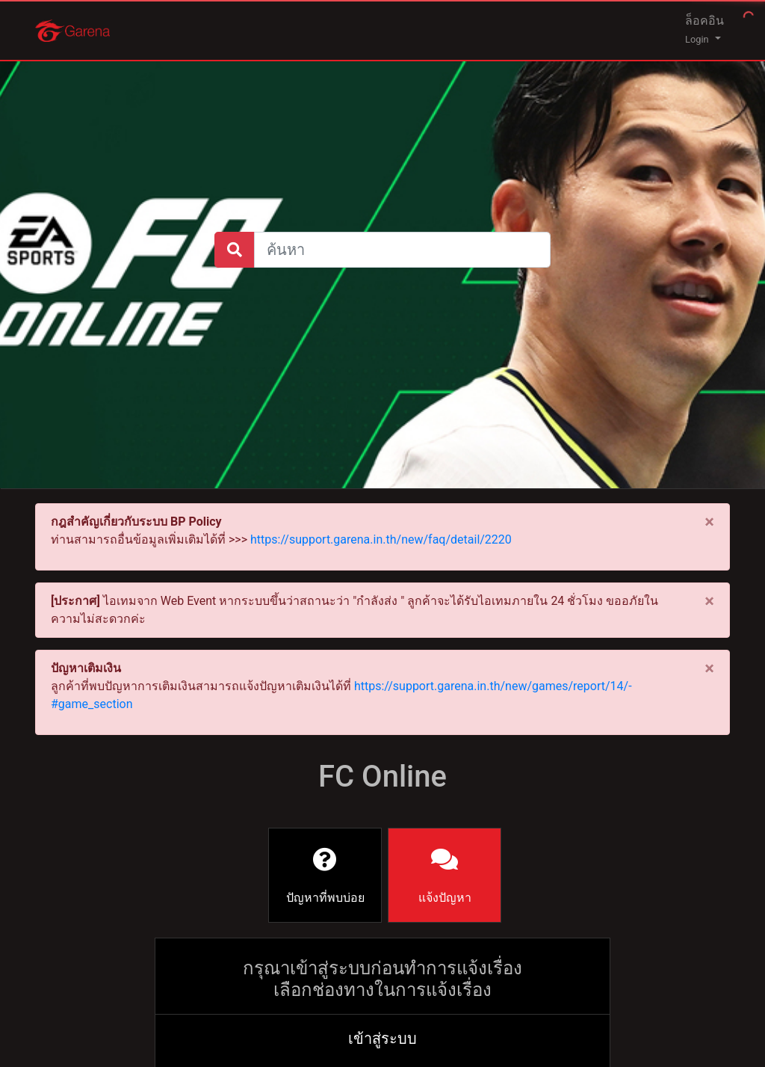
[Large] (402, 250)
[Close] (709, 522)
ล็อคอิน (704, 29)
